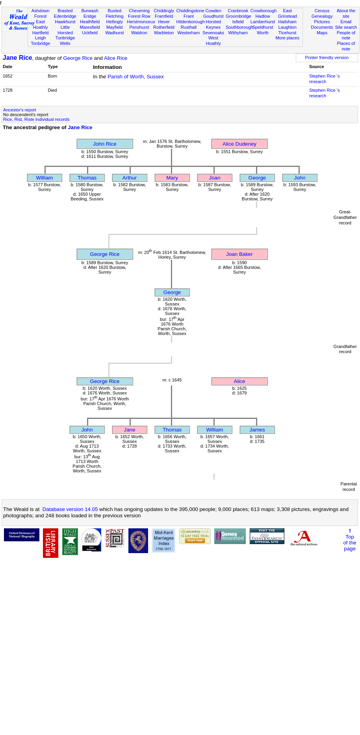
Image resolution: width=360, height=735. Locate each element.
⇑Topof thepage (349, 540)
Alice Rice (115, 58)
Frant (189, 16)
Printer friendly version (327, 57)
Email (346, 21)
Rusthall (189, 27)
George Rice (78, 58)
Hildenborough (190, 21)
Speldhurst (262, 27)
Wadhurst (114, 32)
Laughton (287, 27)
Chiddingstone (190, 10)
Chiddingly (164, 10)
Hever (164, 21)
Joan (215, 178)
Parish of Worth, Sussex (136, 77)
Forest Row (139, 16)
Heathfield (90, 21)
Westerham (189, 32)
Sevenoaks (213, 32)
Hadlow (262, 16)
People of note (346, 35)
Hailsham (287, 21)
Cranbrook (238, 10)
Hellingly (114, 21)
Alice (239, 381)
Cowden (213, 10)
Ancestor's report (19, 109)
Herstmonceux (141, 21)
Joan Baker (239, 254)
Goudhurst (213, 16)
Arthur (129, 178)
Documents (322, 27)
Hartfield (40, 32)
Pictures (322, 21)
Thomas (87, 178)
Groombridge (238, 16)
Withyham (238, 32)
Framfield (164, 16)
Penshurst (139, 27)
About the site (346, 13)
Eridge (90, 16)
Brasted (65, 10)
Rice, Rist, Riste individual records (36, 119)
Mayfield (114, 27)
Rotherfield (163, 27)
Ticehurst (287, 32)
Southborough (239, 27)
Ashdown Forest (41, 13)
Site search (346, 27)
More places (287, 37)
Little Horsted (65, 30)
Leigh (40, 37)
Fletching (114, 16)
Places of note (346, 46)
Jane (129, 430)
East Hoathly (40, 24)
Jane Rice (17, 57)
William (44, 178)
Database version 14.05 (70, 509)
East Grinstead (287, 13)
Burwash (89, 10)
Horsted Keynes (213, 24)
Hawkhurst (65, 21)
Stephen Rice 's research (324, 79)
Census (322, 10)
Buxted (114, 10)
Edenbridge (65, 16)
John (300, 178)
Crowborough (264, 10)
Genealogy (322, 16)
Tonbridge (40, 43)
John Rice (104, 144)
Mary (172, 178)
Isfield (238, 21)
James (257, 430)
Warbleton (164, 32)
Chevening (139, 10)
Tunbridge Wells (65, 40)
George (257, 178)
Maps (322, 32)
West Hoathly (213, 40)
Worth (262, 32)
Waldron (139, 32)
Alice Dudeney (239, 144)
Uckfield (90, 32)
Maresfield (90, 27)
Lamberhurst (263, 21)
